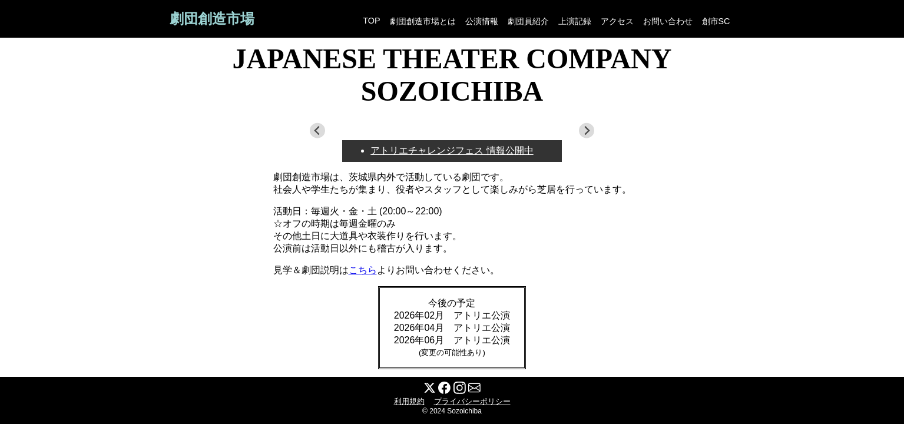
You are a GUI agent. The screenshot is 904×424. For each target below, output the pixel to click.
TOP (371, 20)
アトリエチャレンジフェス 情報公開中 (451, 150)
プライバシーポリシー (472, 401)
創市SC (716, 21)
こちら (363, 270)
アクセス (617, 21)
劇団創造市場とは (423, 21)
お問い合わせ (668, 21)
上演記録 (574, 21)
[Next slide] (587, 131)
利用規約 (409, 401)
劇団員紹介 (528, 21)
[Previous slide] (318, 131)
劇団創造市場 (212, 18)
